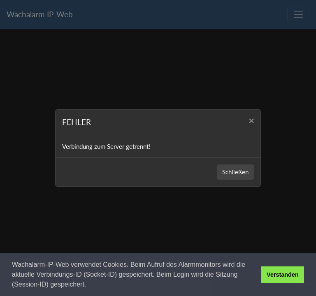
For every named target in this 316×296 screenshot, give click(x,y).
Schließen (235, 172)
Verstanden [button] (283, 274)
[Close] (251, 121)
